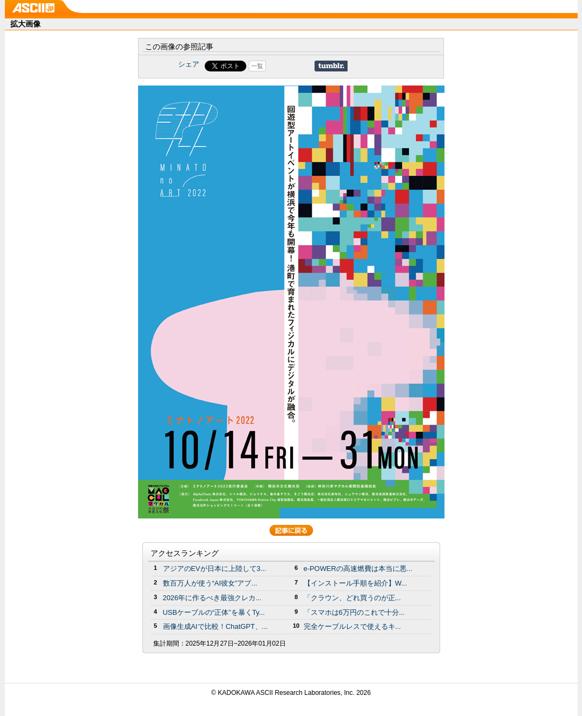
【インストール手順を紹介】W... (355, 583)
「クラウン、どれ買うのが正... (352, 598)
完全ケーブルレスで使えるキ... (352, 626)
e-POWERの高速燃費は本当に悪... (358, 568)
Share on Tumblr (331, 66)
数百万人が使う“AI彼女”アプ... (210, 583)
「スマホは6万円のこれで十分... (354, 612)
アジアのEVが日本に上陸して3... (214, 568)
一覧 (257, 66)
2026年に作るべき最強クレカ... (212, 598)
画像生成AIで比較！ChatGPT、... (215, 626)
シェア (188, 64)
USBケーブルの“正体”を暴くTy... (214, 612)
